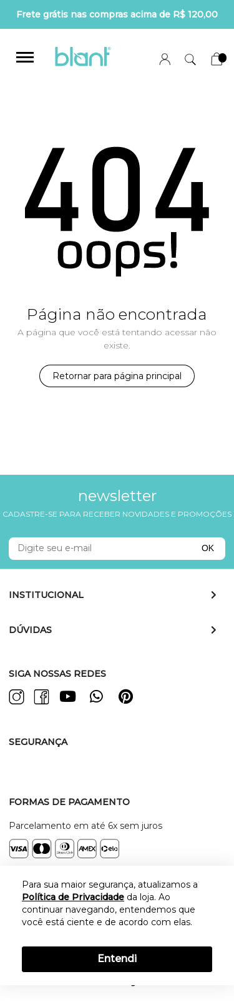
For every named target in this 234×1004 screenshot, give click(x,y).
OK (208, 548)
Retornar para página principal (117, 376)
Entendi (117, 959)
